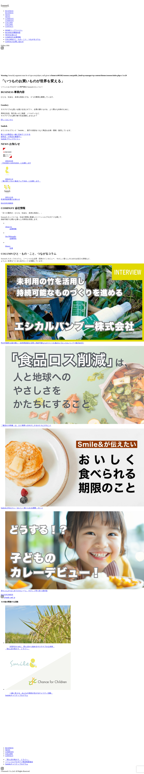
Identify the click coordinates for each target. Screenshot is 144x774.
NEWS (11, 35)
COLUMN (22, 39)
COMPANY (13, 37)
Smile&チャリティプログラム (16, 764)
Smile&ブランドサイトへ (10, 140)
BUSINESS (12, 32)
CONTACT (9, 26)
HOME (13, 30)
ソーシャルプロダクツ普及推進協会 (19, 762)
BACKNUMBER (7, 205)
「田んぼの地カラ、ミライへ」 (17, 759)
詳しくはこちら (7, 120)
